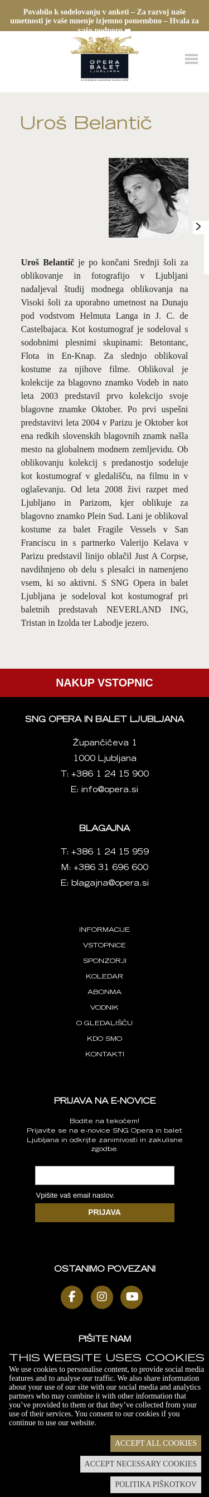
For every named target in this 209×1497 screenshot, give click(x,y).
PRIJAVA (104, 1212)
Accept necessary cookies (141, 1464)
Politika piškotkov (156, 1484)
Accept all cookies (156, 1443)
